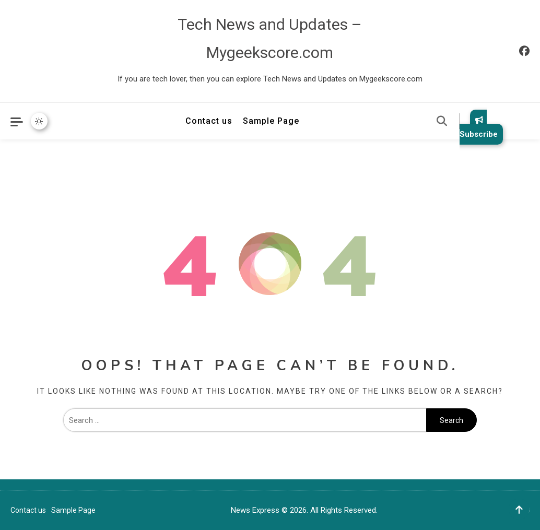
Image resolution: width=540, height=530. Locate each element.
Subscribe (479, 127)
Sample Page (271, 121)
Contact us (208, 121)
